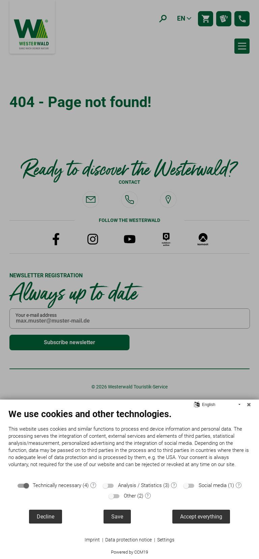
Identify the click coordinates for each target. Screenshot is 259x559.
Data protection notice (128, 539)
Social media (213, 485)
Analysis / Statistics (140, 485)
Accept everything (201, 516)
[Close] (249, 405)
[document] (129, 443)
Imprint (92, 539)
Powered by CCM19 (129, 552)
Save (117, 516)
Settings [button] (165, 539)
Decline (45, 516)
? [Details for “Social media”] (239, 485)
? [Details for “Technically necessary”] (93, 485)
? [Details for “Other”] (148, 495)
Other (130, 496)
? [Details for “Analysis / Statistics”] (174, 485)
